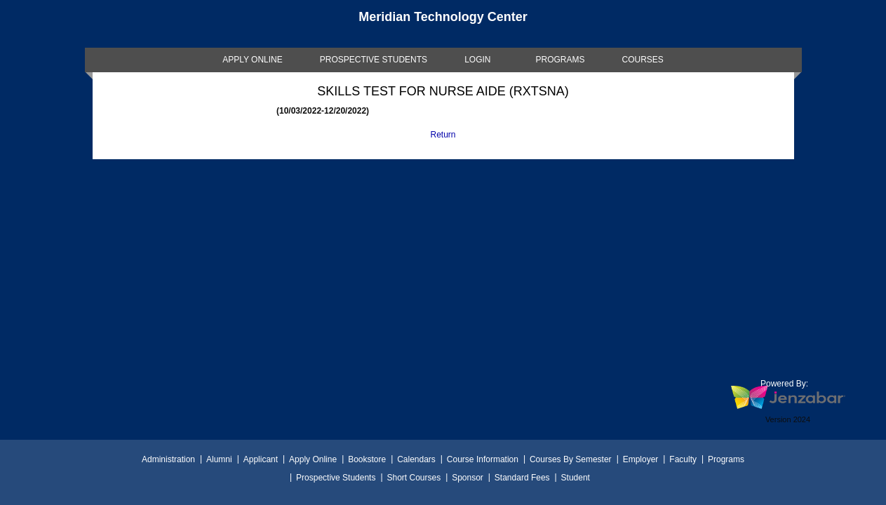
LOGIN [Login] (477, 60)
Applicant (260, 459)
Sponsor (467, 478)
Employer (641, 459)
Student (575, 478)
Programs (726, 459)
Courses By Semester (571, 459)
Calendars (416, 459)
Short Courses (414, 478)
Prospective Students (335, 478)
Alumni (219, 459)
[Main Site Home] (443, 24)
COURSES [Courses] (642, 60)
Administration (168, 459)
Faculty (683, 459)
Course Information (482, 459)
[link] (252, 59)
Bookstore (367, 459)
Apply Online (313, 459)
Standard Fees (522, 478)
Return (442, 135)
